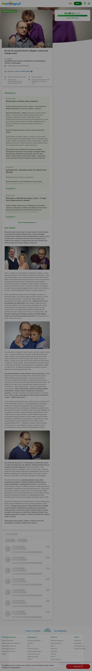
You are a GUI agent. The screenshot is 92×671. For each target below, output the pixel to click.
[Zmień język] (5, 635)
